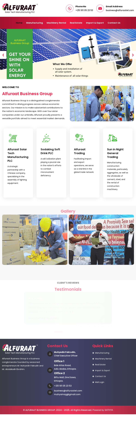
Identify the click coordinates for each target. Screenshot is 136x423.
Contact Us (114, 22)
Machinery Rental (56, 22)
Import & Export (95, 22)
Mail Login (99, 354)
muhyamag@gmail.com (67, 366)
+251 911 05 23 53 (84, 10)
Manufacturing (34, 22)
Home (19, 22)
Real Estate (76, 22)
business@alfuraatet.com (120, 10)
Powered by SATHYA (102, 382)
